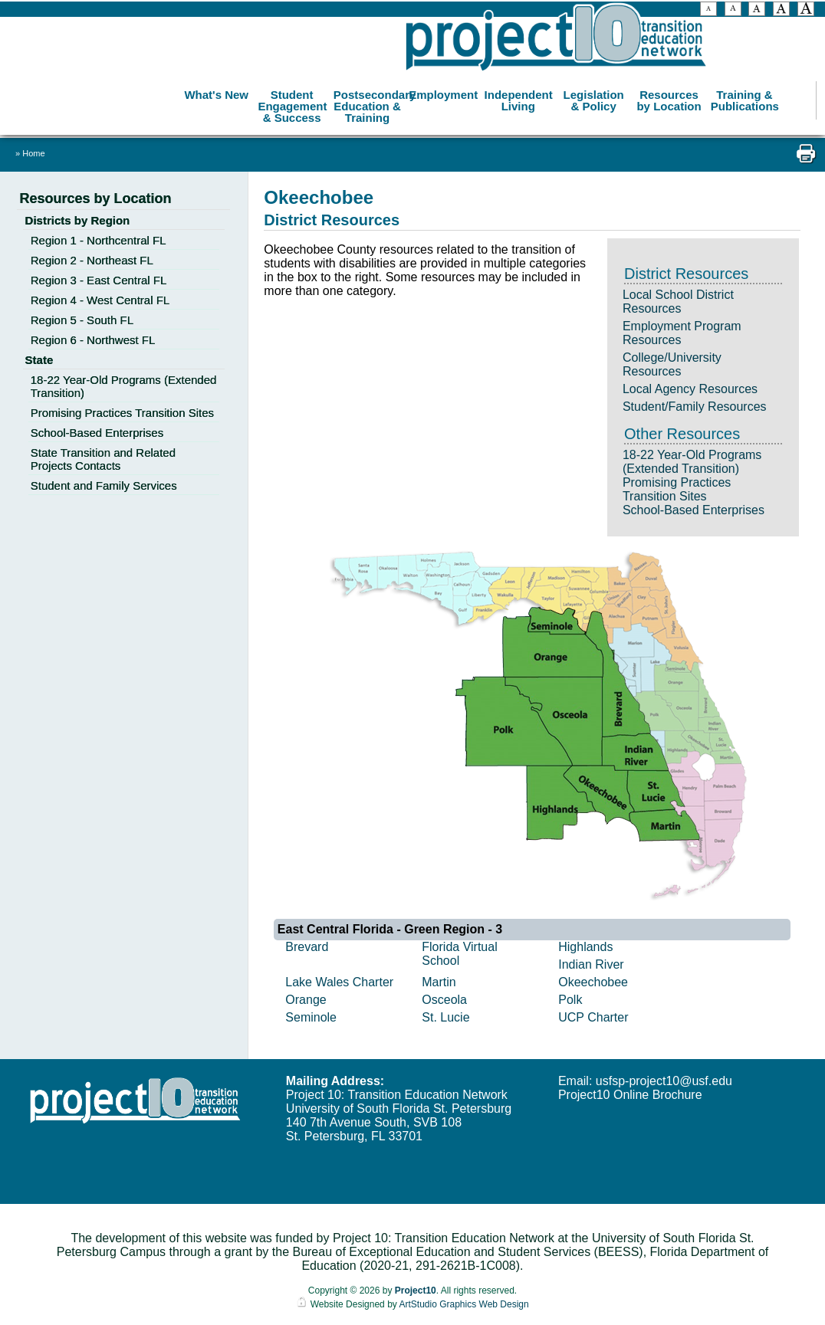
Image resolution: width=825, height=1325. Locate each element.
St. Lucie (445, 1017)
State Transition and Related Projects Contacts (103, 459)
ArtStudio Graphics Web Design (463, 1304)
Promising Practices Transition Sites (677, 489)
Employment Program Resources (682, 333)
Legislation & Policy (594, 99)
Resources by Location (668, 99)
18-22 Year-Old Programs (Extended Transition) (692, 461)
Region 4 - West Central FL (100, 300)
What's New (216, 93)
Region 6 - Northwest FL (93, 339)
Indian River (590, 964)
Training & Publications (745, 99)
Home (33, 153)
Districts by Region (77, 220)
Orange (305, 999)
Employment (443, 93)
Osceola (444, 999)
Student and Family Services (104, 485)
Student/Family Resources (695, 406)
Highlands (585, 946)
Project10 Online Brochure (630, 1094)
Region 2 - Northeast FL (92, 260)
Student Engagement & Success (292, 105)
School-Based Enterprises (693, 510)
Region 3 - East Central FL (99, 280)
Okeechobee (593, 982)
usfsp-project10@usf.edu (664, 1080)
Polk (570, 999)
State (39, 359)
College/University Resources (672, 364)
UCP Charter (593, 1017)
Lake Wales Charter (339, 982)
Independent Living (519, 99)
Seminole (311, 1017)
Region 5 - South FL (82, 319)
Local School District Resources (678, 301)
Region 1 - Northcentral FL (98, 240)
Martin (438, 982)
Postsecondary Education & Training (369, 105)
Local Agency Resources (690, 388)
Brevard (306, 946)
